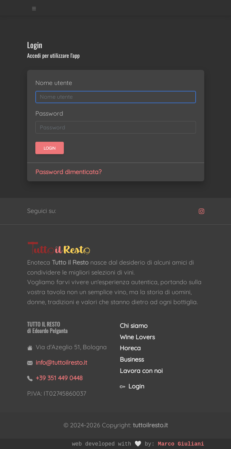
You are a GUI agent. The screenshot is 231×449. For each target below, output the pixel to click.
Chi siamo (134, 326)
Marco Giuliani (181, 444)
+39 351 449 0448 (59, 378)
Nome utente (53, 83)
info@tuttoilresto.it (61, 362)
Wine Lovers (137, 337)
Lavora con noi (141, 371)
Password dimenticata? (68, 172)
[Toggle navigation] (34, 8)
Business (132, 359)
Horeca (130, 348)
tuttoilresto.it (150, 425)
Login (132, 386)
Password (49, 113)
